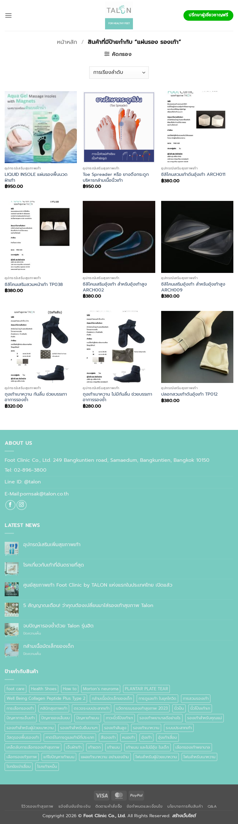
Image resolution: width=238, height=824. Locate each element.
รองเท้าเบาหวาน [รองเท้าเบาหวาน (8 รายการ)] (146, 728)
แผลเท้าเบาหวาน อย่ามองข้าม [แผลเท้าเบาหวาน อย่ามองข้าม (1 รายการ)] (105, 757)
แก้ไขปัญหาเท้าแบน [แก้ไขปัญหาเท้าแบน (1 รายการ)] (58, 757)
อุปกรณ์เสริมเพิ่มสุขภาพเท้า (52, 545)
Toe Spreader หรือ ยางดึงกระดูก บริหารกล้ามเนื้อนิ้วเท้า (116, 177)
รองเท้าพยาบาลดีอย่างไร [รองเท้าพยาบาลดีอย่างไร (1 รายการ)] (160, 718)
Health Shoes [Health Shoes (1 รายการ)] (43, 689)
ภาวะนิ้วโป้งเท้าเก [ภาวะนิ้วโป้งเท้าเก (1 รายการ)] (119, 718)
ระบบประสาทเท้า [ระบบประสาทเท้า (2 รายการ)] (179, 728)
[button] (8, 15)
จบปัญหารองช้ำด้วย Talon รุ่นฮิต (58, 626)
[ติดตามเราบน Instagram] (21, 505)
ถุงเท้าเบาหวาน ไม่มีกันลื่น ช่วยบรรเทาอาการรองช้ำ (117, 397)
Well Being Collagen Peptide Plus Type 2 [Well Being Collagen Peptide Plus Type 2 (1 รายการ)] (46, 698)
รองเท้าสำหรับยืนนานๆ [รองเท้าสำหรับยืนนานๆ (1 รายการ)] (79, 728)
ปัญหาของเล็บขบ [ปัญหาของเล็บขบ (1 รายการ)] (55, 718)
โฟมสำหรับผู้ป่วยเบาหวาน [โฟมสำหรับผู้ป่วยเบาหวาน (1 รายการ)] (156, 757)
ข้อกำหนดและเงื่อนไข (144, 806)
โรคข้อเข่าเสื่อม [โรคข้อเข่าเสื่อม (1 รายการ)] (19, 766)
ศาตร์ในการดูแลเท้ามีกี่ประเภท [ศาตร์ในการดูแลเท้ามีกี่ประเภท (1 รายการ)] (70, 737)
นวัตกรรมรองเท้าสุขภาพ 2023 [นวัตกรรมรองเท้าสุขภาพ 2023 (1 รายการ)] (142, 708)
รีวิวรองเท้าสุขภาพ (37, 806)
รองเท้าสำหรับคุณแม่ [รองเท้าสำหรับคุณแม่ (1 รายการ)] (204, 718)
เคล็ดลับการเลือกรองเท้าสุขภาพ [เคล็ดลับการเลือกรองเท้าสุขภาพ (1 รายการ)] (33, 747)
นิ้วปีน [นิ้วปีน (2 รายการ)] (179, 708)
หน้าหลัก (67, 42)
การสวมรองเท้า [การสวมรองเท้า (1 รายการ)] (196, 698)
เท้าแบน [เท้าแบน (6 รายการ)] (113, 747)
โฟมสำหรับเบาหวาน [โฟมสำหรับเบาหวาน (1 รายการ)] (199, 757)
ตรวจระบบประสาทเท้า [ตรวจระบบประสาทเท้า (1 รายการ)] (91, 708)
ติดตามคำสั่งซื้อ (108, 806)
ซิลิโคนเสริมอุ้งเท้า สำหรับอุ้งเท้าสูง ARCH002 (115, 287)
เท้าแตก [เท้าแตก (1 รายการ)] (94, 747)
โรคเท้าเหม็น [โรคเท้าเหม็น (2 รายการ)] (47, 766)
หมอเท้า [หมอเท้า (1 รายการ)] (128, 737)
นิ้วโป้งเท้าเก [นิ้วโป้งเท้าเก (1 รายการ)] (200, 708)
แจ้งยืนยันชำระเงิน (75, 806)
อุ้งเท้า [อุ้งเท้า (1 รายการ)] (146, 737)
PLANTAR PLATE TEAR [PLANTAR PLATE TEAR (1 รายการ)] (146, 689)
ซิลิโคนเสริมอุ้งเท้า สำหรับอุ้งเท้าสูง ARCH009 (193, 287)
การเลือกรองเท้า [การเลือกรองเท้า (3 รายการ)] (20, 708)
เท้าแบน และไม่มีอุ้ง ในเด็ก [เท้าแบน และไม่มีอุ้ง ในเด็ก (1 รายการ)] (147, 747)
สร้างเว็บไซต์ (184, 815)
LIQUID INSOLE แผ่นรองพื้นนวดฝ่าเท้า (36, 177)
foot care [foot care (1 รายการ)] (15, 689)
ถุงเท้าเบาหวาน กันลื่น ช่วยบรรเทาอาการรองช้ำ (36, 397)
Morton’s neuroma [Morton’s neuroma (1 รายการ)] (100, 689)
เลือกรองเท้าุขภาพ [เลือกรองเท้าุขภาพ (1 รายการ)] (22, 757)
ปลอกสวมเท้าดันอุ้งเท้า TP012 (189, 394)
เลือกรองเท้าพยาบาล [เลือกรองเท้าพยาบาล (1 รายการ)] (192, 747)
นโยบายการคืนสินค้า (185, 806)
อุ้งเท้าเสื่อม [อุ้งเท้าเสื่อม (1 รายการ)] (167, 737)
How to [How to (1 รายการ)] (70, 689)
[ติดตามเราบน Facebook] (10, 505)
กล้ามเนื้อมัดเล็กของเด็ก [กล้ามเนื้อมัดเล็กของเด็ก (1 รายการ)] (112, 698)
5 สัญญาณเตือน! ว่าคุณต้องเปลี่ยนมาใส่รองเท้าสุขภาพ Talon (88, 606)
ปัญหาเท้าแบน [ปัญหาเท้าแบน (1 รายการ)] (87, 718)
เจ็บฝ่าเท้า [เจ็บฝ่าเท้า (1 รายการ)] (74, 747)
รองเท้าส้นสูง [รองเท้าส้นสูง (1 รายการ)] (115, 728)
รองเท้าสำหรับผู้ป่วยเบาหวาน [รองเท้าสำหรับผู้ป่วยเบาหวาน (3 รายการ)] (30, 728)
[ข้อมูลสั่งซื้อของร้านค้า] (118, 72)
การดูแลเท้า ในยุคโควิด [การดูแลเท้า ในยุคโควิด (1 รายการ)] (157, 698)
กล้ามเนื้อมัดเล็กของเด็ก (48, 646)
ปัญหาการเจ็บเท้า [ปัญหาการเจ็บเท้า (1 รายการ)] (21, 718)
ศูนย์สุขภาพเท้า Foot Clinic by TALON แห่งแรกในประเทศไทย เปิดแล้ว (97, 585)
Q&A (212, 806)
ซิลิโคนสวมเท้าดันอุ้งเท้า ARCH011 (193, 174)
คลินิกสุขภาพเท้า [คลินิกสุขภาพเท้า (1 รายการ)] (53, 708)
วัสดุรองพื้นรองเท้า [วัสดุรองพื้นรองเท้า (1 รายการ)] (23, 737)
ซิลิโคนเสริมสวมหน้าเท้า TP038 (34, 284)
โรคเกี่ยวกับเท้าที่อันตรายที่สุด (53, 565)
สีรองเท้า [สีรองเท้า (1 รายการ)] (108, 737)
